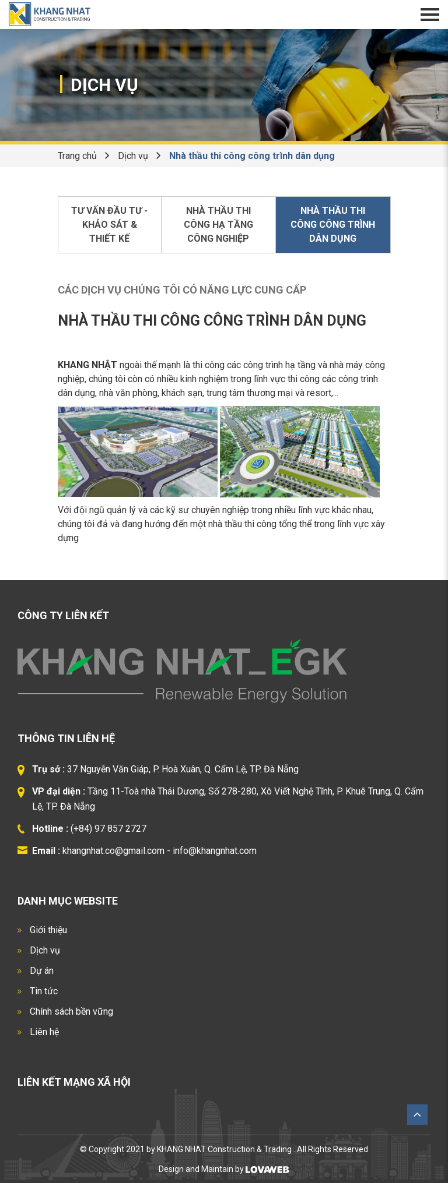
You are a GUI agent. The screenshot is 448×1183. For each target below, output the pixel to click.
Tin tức (42, 991)
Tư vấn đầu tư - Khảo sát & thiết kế (109, 224)
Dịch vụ (133, 155)
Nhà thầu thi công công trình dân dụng (252, 155)
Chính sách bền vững (70, 1011)
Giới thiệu (47, 929)
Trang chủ (77, 155)
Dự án (40, 970)
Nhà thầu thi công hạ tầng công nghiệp (218, 224)
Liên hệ (43, 1031)
